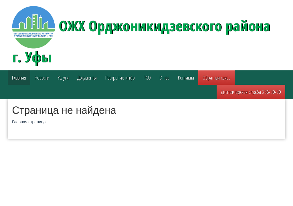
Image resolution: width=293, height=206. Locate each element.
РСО (147, 77)
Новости (42, 77)
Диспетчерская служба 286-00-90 (251, 92)
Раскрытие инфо (120, 77)
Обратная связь (216, 77)
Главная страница (29, 122)
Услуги (63, 77)
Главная (19, 77)
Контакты (186, 77)
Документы (87, 77)
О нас (164, 77)
